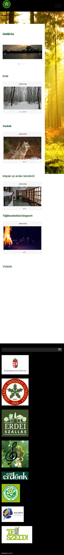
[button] (5, 53)
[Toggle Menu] (59, 349)
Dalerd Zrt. (10, 10)
